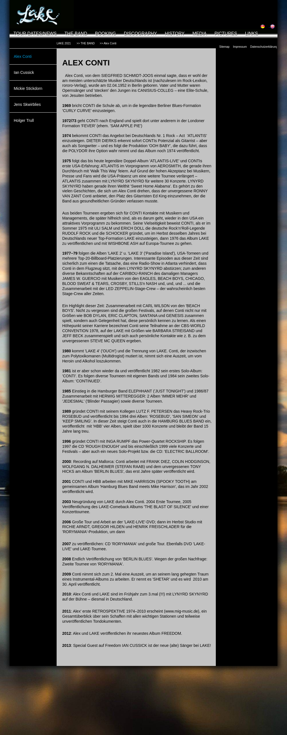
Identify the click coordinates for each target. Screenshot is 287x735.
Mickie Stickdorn (28, 88)
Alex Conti (23, 56)
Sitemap (224, 46)
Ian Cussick (24, 72)
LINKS (251, 34)
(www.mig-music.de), (182, 611)
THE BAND (75, 34)
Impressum (240, 46)
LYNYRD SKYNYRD (190, 594)
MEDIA (199, 34)
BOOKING (105, 34)
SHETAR (161, 579)
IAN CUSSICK (134, 645)
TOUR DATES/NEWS (35, 34)
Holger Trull (24, 120)
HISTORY (175, 34)
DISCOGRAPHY (140, 34)
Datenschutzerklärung (263, 46)
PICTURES (225, 34)
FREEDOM (171, 633)
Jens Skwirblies (27, 104)
